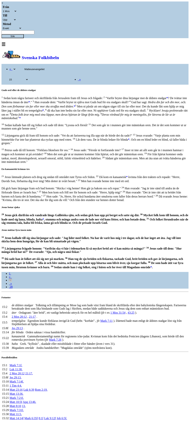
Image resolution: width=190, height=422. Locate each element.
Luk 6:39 (28, 389)
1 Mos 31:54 (117, 312)
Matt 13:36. (16, 393)
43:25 (131, 312)
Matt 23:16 (16, 389)
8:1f (41, 418)
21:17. (29, 373)
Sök (13, 36)
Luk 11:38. (15, 369)
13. (24, 406)
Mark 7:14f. (16, 381)
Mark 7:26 (55, 339)
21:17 (32, 316)
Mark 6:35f (31, 418)
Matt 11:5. (15, 414)
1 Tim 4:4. (15, 385)
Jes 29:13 (17, 328)
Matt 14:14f (16, 418)
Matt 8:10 (15, 406)
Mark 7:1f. (15, 365)
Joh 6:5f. (62, 418)
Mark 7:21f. (16, 397)
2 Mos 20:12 (19, 316)
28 (11, 286)
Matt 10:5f (15, 401)
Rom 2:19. (41, 389)
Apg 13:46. (29, 401)
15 (10, 280)
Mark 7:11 (106, 320)
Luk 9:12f (50, 418)
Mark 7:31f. (16, 410)
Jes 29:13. (15, 377)
